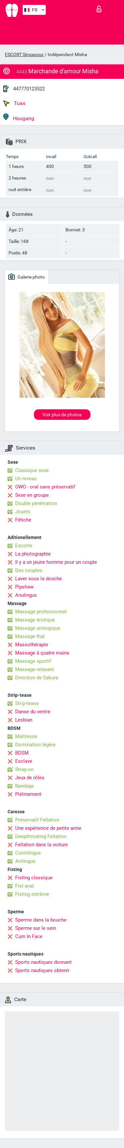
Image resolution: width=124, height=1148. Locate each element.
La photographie (33, 554)
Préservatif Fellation (37, 820)
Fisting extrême (32, 894)
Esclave (23, 761)
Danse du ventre (32, 712)
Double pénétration (36, 503)
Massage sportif (33, 661)
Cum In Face (28, 936)
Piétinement (28, 794)
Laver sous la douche (38, 579)
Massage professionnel (41, 612)
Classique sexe (32, 470)
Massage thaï (30, 636)
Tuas (14, 103)
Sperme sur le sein (35, 928)
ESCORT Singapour (24, 54)
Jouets (22, 512)
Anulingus (26, 595)
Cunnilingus (28, 853)
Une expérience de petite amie (48, 828)
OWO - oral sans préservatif (45, 487)
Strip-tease (27, 703)
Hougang (18, 117)
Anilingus (25, 861)
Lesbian (23, 720)
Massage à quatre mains (42, 653)
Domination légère (35, 745)
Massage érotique (35, 620)
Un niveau (26, 479)
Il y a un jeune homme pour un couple (56, 562)
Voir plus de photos (62, 414)
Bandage (24, 786)
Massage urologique (37, 628)
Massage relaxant (34, 669)
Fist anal (24, 886)
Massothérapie (31, 645)
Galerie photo (26, 277)
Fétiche (23, 520)
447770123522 (29, 89)
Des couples (28, 570)
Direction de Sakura (36, 678)
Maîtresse (26, 736)
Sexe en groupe (32, 495)
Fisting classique (34, 878)
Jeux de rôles (29, 778)
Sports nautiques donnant (43, 962)
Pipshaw (24, 587)
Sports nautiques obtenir (42, 970)
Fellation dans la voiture (41, 845)
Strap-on (24, 769)
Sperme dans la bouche (40, 920)
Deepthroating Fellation (40, 836)
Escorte (23, 546)
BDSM (22, 753)
